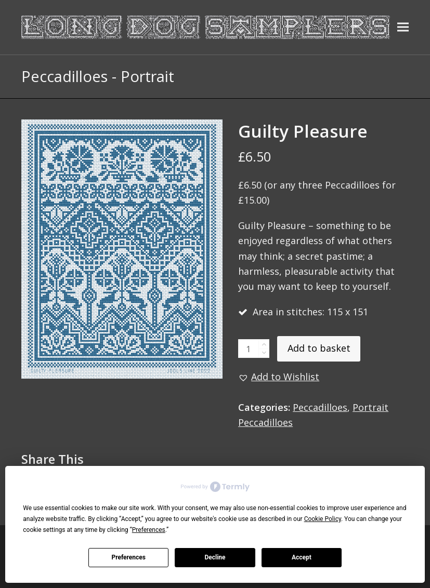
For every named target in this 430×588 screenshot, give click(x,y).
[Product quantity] (248, 348)
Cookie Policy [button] (322, 519)
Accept (301, 557)
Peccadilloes (320, 407)
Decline (214, 557)
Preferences (128, 557)
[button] (403, 27)
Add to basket (319, 348)
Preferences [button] (148, 529)
